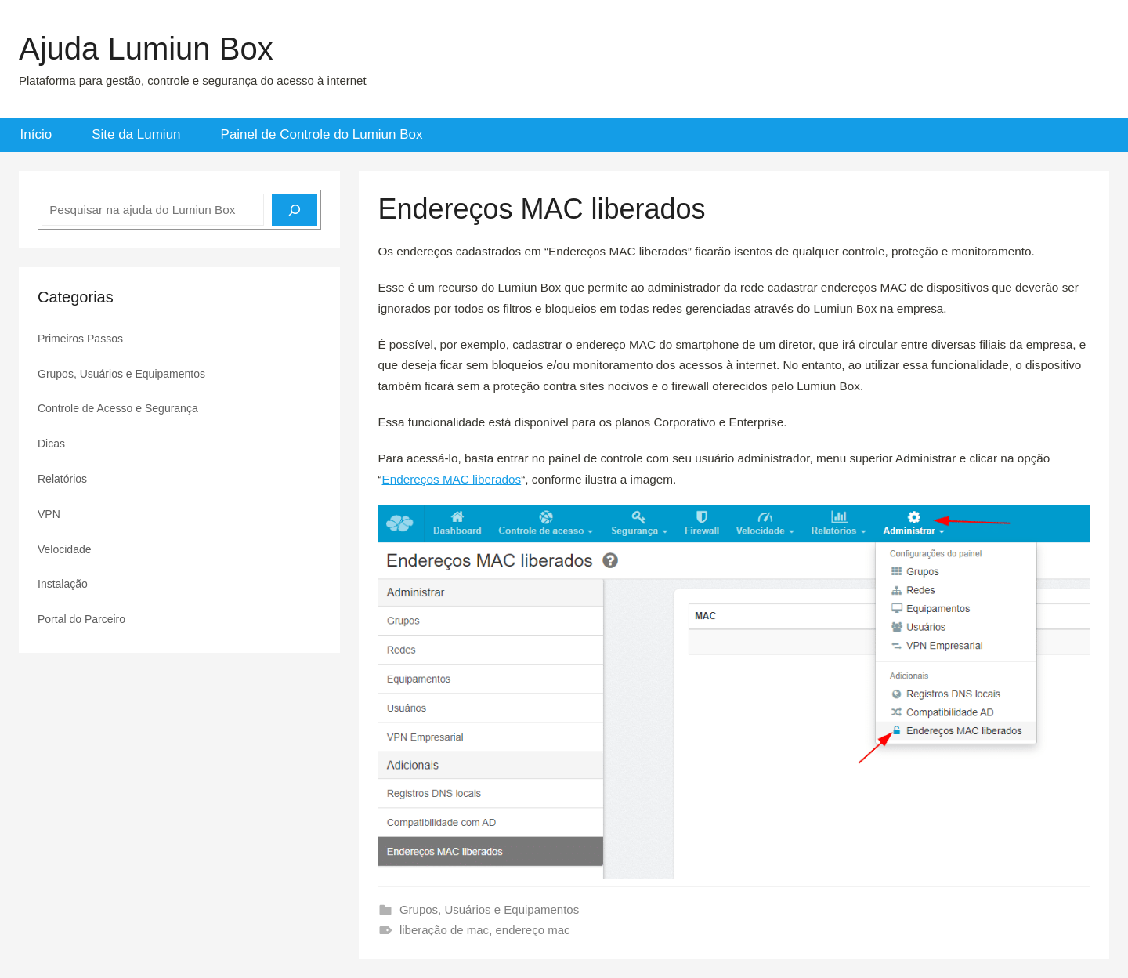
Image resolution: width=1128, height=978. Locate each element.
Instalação (63, 584)
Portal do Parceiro (81, 619)
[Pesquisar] (294, 210)
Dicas (51, 443)
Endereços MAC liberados (452, 479)
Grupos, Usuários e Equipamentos (489, 909)
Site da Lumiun (136, 134)
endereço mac (532, 929)
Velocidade (65, 549)
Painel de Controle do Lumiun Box (322, 134)
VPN (49, 514)
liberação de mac (444, 929)
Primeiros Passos (80, 338)
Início (36, 134)
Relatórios (62, 479)
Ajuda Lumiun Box (146, 48)
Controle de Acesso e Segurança (118, 408)
